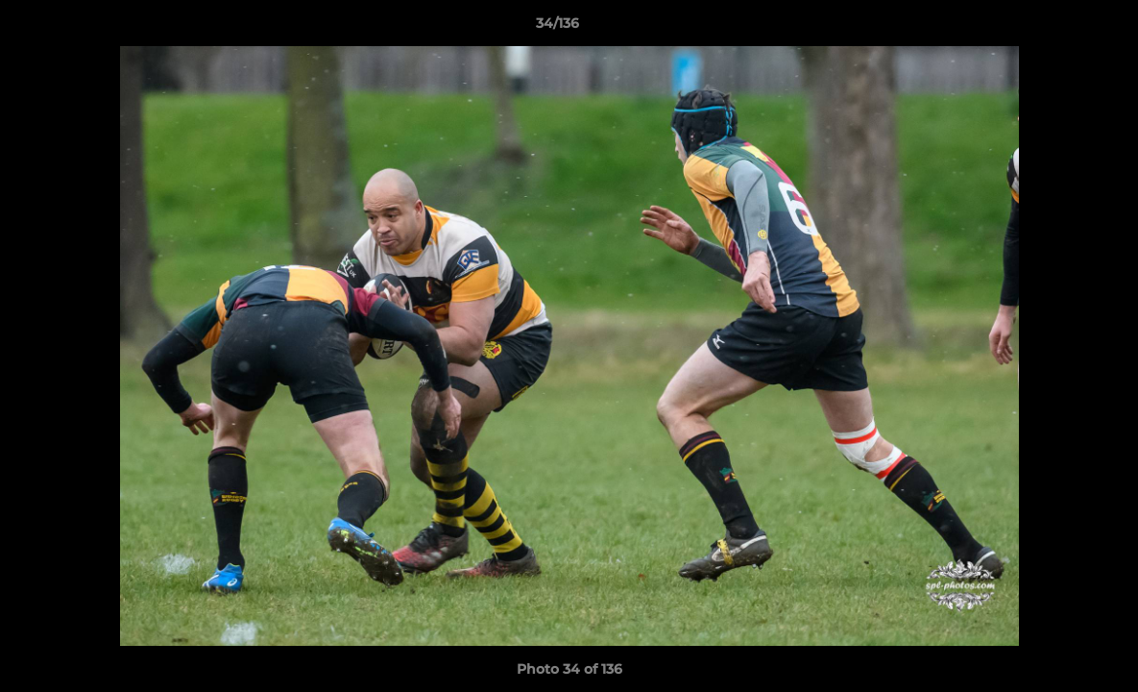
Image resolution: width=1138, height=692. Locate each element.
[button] (1057, 28)
